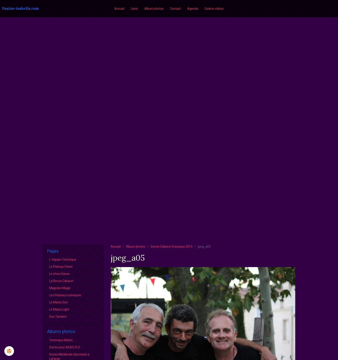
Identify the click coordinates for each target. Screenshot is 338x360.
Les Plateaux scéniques (65, 295)
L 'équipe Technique (62, 259)
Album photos (154, 8)
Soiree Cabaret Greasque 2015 (172, 246)
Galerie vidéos (214, 8)
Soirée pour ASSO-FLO (64, 347)
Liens (134, 8)
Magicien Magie (60, 288)
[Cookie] (9, 351)
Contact (175, 8)
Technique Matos (61, 340)
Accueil (119, 8)
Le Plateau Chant (61, 266)
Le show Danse (59, 274)
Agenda (192, 8)
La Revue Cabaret (61, 281)
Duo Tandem (58, 316)
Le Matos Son (58, 302)
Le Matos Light (59, 309)
